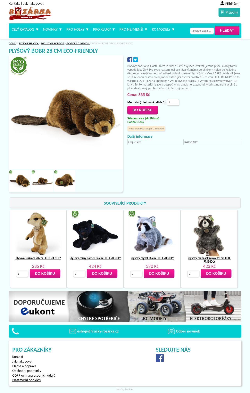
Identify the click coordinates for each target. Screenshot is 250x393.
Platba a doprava (24, 366)
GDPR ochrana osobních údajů (33, 375)
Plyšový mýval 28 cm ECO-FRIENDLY (152, 258)
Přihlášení (232, 4)
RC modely (161, 29)
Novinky (50, 29)
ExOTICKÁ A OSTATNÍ (78, 43)
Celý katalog (23, 29)
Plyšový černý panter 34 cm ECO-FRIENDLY (95, 258)
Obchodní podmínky (26, 371)
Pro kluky (102, 29)
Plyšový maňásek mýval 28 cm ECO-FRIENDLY (209, 259)
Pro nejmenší (131, 29)
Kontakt (14, 3)
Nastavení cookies (26, 380)
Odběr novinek (188, 331)
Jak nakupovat (33, 3)
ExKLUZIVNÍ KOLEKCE (52, 43)
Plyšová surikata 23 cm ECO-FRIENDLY (38, 258)
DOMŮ (12, 43)
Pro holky (75, 29)
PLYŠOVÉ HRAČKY (29, 43)
